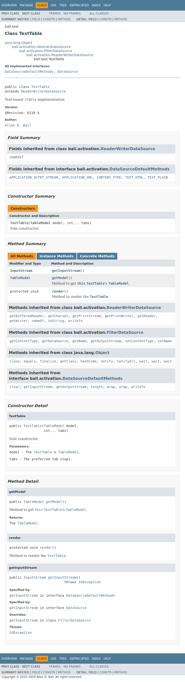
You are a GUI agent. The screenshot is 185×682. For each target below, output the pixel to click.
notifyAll (126, 361)
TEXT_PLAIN (157, 177)
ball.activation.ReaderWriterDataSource (59, 55)
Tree (63, 5)
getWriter (18, 321)
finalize (48, 361)
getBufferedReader (26, 316)
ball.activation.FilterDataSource (45, 51)
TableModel (40, 223)
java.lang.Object (18, 43)
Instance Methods (56, 256)
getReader (146, 316)
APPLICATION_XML (77, 177)
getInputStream (66, 271)
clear (14, 387)
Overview (9, 5)
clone (14, 361)
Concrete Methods (97, 256)
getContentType (23, 341)
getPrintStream (86, 316)
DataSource (68, 72)
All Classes (99, 13)
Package (26, 5)
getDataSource (55, 341)
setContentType (139, 341)
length (97, 387)
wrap (111, 387)
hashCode (88, 361)
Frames (55, 13)
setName (165, 341)
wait (143, 361)
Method (64, 19)
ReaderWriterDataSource (43, 91)
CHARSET (16, 157)
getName (79, 341)
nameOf (38, 321)
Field (36, 19)
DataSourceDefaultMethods (29, 72)
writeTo (75, 321)
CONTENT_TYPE (109, 177)
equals (30, 361)
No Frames (72, 13)
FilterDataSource (124, 332)
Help (107, 5)
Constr (49, 19)
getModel (60, 278)
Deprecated (79, 5)
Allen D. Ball (18, 125)
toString (56, 321)
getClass (68, 361)
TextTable (40, 87)
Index (96, 5)
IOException (90, 582)
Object (102, 352)
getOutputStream (106, 341)
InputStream (21, 271)
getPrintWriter (119, 316)
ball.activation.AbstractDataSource (41, 47)
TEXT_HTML (134, 177)
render (58, 291)
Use (53, 5)
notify (107, 361)
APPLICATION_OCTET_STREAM (33, 177)
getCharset (58, 316)
